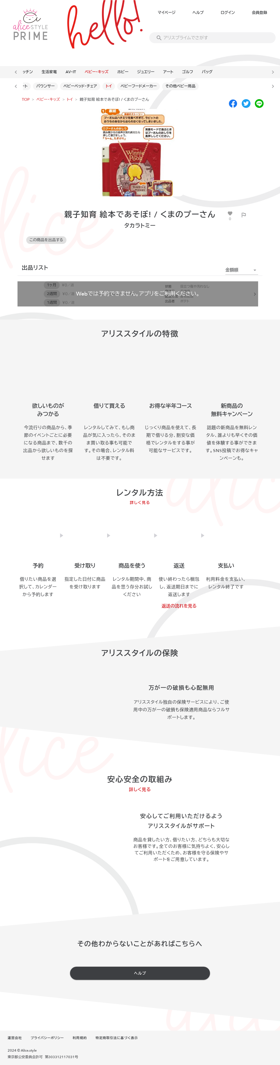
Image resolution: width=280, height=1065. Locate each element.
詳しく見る (140, 502)
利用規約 (80, 1038)
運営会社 (15, 1038)
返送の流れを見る (179, 606)
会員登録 (259, 12)
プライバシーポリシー (47, 1038)
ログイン (228, 12)
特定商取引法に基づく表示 (117, 1038)
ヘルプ (198, 12)
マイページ (167, 12)
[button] (241, 270)
